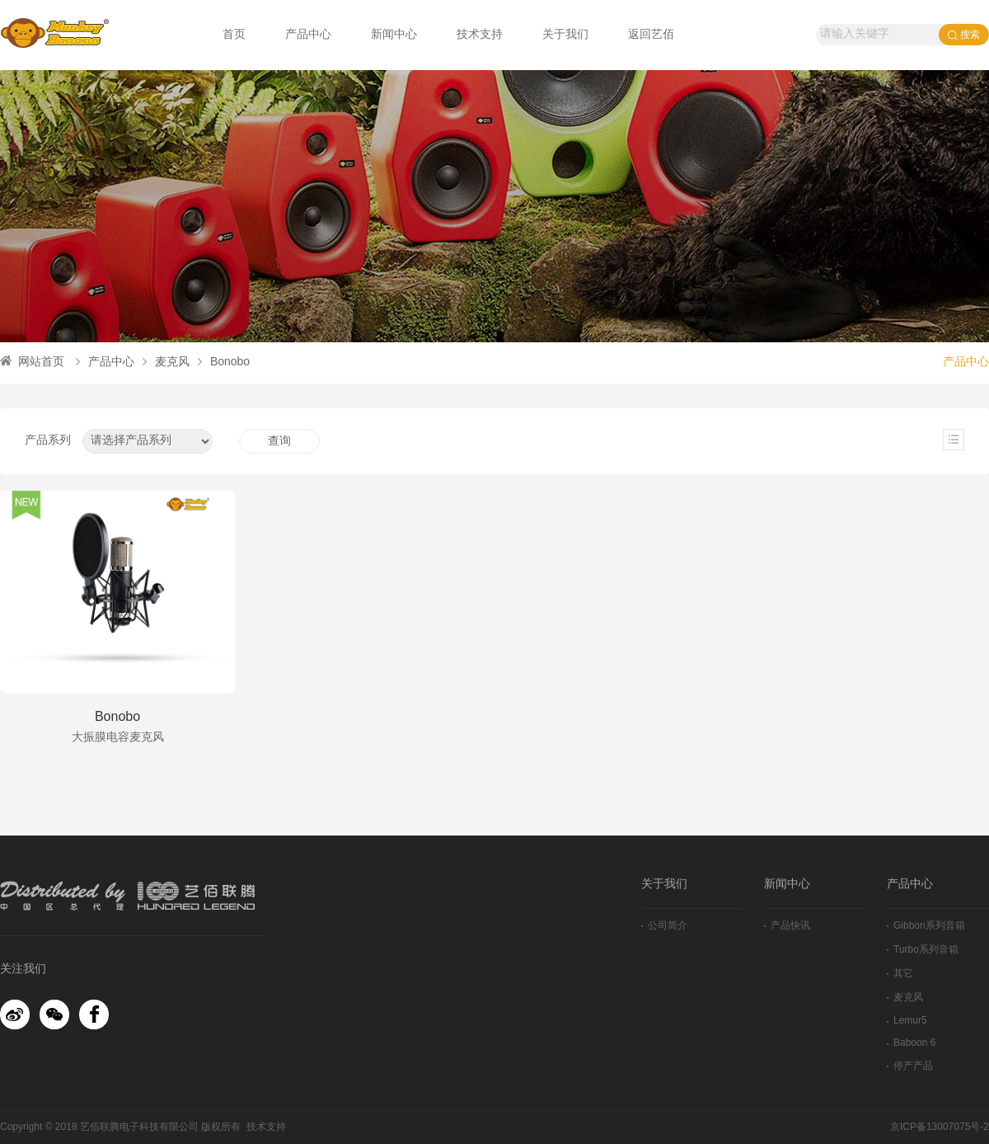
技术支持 (480, 35)
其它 (900, 973)
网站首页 (32, 362)
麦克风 (166, 362)
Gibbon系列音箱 (926, 925)
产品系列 (48, 441)
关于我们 (565, 35)
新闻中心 (394, 35)
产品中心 (308, 35)
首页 (234, 35)
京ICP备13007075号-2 (939, 1127)
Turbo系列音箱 (923, 949)
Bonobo (224, 362)
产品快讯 (787, 925)
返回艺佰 (651, 35)
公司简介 (664, 925)
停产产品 (910, 1066)
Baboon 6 (911, 1043)
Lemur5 (907, 1020)
